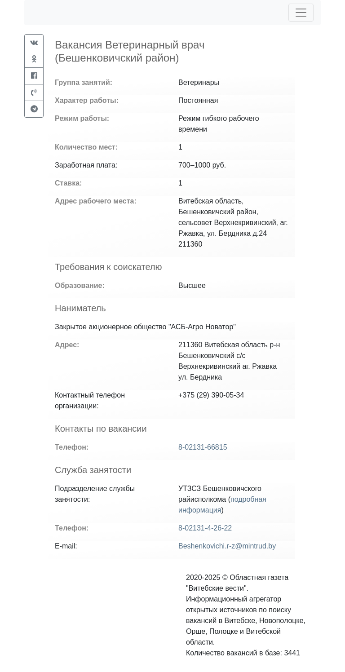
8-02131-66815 (202, 447)
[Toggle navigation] (301, 13)
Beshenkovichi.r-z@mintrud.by (227, 546)
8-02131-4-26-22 (205, 528)
